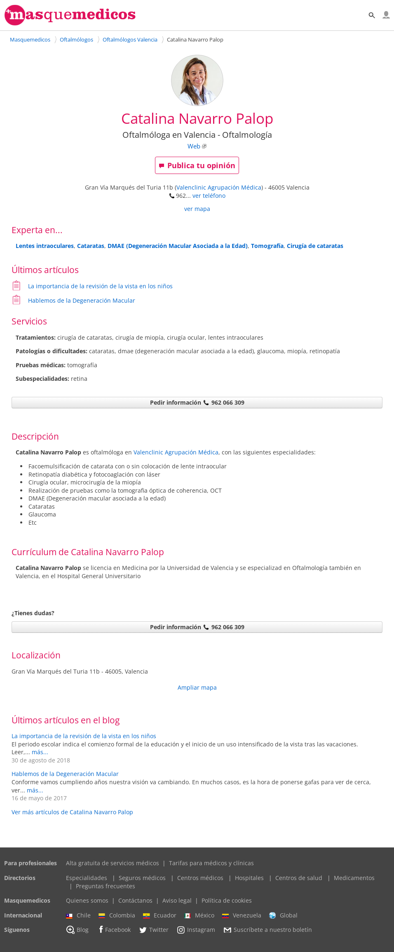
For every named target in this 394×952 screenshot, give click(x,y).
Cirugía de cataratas (315, 246)
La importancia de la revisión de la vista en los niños (100, 286)
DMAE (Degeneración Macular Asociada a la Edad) (178, 246)
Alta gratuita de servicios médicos (112, 863)
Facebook (113, 929)
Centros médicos (200, 878)
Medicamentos (354, 878)
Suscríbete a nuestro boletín (267, 930)
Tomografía (267, 246)
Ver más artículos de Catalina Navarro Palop (72, 812)
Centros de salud (298, 878)
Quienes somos (87, 900)
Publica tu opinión (197, 165)
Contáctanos (135, 900)
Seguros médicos (142, 878)
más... (40, 752)
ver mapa (197, 209)
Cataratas (90, 246)
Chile (78, 915)
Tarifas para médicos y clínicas (211, 863)
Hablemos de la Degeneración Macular (81, 300)
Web (194, 146)
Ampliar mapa (197, 687)
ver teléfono (208, 195)
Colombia (116, 915)
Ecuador (159, 915)
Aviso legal (177, 900)
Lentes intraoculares (45, 246)
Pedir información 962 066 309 (197, 402)
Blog (77, 930)
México (199, 915)
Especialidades (86, 878)
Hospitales (249, 878)
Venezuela (241, 915)
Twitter (153, 930)
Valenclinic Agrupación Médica (218, 187)
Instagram (195, 930)
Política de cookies (227, 900)
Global (283, 915)
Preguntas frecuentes (105, 886)
